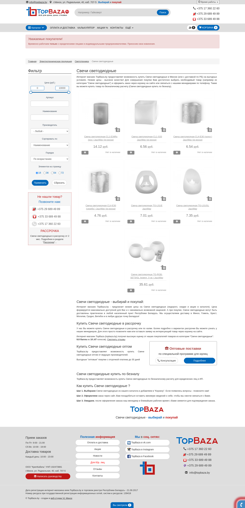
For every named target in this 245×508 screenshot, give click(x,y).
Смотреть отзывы (116, 339)
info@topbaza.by (36, 2)
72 (61, 172)
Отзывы (97, 469)
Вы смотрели (122, 505)
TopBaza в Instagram (140, 449)
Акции (97, 449)
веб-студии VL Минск (61, 498)
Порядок (50, 153)
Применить (40, 182)
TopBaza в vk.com (139, 443)
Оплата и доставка (62, 27)
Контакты (116, 27)
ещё (129, 27)
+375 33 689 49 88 (206, 19)
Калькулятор (86, 27)
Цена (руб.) (49, 83)
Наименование (50, 111)
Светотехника (82, 61)
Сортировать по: (50, 139)
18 (38, 172)
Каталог (34, 27)
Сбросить (59, 182)
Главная (32, 61)
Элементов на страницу (49, 166)
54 (53, 172)
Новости (97, 455)
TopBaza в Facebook (140, 456)
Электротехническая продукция (55, 61)
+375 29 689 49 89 (206, 13)
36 (46, 172)
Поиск (163, 12)
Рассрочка (49, 242)
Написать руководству (48, 476)
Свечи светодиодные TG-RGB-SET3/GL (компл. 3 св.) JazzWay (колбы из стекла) (146, 277)
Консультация (167, 360)
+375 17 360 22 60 (206, 8)
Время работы (208, 2)
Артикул (50, 97)
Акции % (102, 27)
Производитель (50, 125)
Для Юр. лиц (98, 462)
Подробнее (199, 360)
